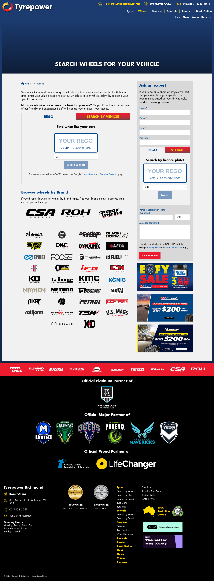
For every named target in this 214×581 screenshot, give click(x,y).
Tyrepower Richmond (119, 4)
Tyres (130, 11)
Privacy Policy (88, 174)
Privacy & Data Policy (21, 576)
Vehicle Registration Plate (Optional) (152, 211)
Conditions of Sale (39, 576)
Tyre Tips (121, 506)
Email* (142, 128)
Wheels (142, 11)
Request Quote (150, 255)
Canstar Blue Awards (152, 491)
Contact (186, 11)
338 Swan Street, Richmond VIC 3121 (28, 501)
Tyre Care (122, 502)
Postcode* (144, 137)
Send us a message (20, 515)
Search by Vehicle (126, 491)
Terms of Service (108, 174)
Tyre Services (123, 530)
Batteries (121, 526)
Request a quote (193, 4)
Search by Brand (125, 499)
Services (157, 11)
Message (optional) (149, 222)
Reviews (206, 16)
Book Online (204, 11)
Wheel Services (125, 534)
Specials (172, 11)
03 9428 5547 (161, 4)
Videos (195, 16)
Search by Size (124, 495)
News (186, 16)
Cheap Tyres (148, 498)
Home (26, 83)
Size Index (147, 487)
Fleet (178, 16)
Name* (143, 108)
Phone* (143, 118)
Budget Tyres (148, 494)
